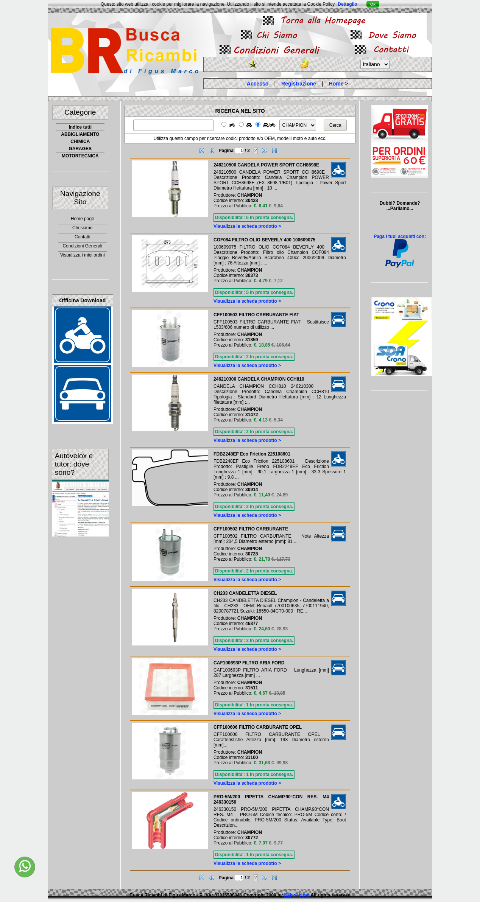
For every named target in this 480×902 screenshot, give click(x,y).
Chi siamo (82, 227)
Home (336, 84)
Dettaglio (347, 4)
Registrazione (298, 84)
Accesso (258, 84)
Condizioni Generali (82, 246)
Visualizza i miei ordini (82, 255)
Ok (373, 4)
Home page (82, 218)
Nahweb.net (296, 895)
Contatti (82, 236)
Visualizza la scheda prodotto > (247, 226)
